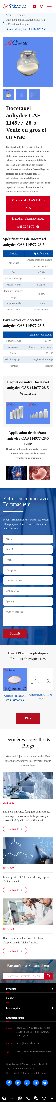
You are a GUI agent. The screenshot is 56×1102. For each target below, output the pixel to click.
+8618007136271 (42, 1051)
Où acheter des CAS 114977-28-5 (28, 204)
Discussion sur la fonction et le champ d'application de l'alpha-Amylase (23, 940)
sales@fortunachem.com (28, 1043)
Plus (28, 718)
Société (10, 998)
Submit (15, 633)
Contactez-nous (15, 1017)
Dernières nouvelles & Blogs (28, 743)
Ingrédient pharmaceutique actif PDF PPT (28, 222)
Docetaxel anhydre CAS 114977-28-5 (26, 29)
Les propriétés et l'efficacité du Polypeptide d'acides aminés (26, 879)
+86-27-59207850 (25, 1051)
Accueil (10, 15)
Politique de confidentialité (33, 1073)
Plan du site (11, 1073)
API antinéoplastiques (17, 24)
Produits (20, 15)
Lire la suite (14, 829)
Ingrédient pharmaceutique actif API (25, 19)
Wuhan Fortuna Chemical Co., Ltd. (26, 1066)
